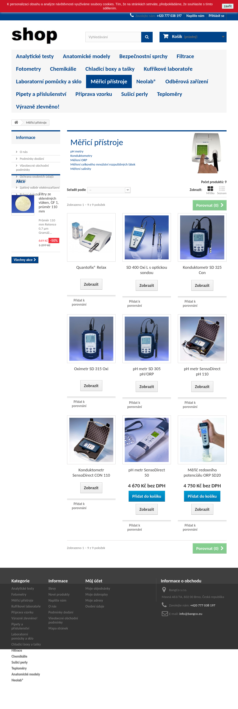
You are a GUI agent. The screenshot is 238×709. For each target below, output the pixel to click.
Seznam (222, 190)
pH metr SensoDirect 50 (146, 472)
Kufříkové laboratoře (168, 68)
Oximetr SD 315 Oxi (91, 368)
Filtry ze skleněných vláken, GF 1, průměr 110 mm (49, 231)
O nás (23, 150)
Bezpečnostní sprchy (143, 56)
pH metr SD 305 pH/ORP (147, 371)
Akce (20, 210)
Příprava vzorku (94, 94)
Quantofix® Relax (91, 267)
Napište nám (195, 16)
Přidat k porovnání (79, 302)
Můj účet (93, 581)
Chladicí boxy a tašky (110, 68)
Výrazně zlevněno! (38, 106)
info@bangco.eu (190, 614)
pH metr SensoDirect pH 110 (202, 371)
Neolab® (146, 81)
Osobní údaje (94, 606)
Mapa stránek (58, 628)
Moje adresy (94, 600)
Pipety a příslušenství (41, 94)
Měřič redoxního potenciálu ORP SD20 (202, 472)
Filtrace (185, 56)
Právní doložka (29, 192)
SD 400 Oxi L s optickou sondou (146, 270)
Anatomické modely (86, 56)
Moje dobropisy (96, 594)
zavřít (228, 6)
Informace (25, 137)
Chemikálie (63, 68)
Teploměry (169, 94)
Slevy (52, 589)
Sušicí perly (134, 94)
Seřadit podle (76, 190)
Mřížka (210, 190)
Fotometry (28, 68)
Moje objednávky (97, 589)
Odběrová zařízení (186, 81)
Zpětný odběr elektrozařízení (39, 186)
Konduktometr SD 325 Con (202, 270)
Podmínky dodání (31, 157)
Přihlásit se (216, 16)
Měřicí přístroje (109, 81)
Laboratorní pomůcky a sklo (48, 81)
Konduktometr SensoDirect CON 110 (91, 472)
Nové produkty (59, 594)
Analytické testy (35, 56)
